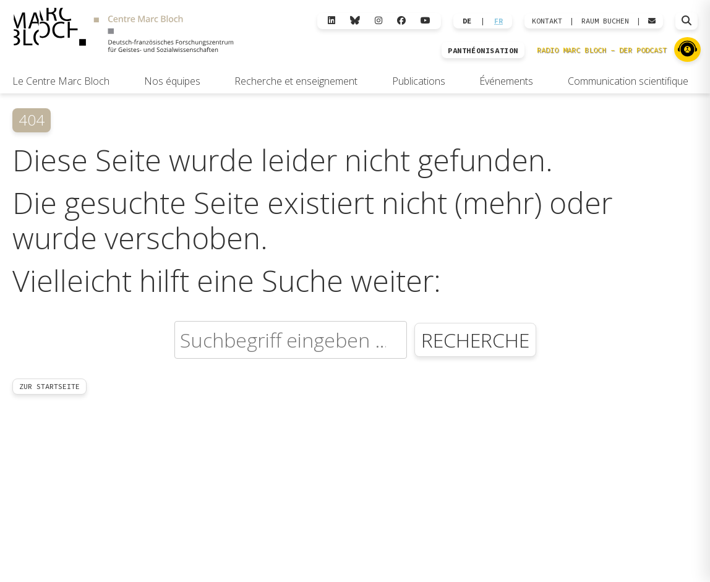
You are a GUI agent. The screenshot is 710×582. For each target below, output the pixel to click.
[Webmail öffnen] (652, 21)
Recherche (475, 340)
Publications (418, 81)
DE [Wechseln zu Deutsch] (467, 21)
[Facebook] (401, 20)
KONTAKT (547, 21)
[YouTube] (425, 20)
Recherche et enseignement (295, 81)
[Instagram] (378, 20)
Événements (506, 81)
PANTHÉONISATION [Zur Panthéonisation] (483, 50)
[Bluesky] (355, 20)
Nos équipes (172, 81)
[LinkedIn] (331, 20)
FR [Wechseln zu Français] (498, 21)
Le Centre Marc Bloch (60, 81)
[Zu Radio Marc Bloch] (687, 49)
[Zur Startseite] (123, 31)
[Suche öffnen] (686, 21)
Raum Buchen (605, 21)
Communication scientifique (628, 81)
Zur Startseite (49, 386)
